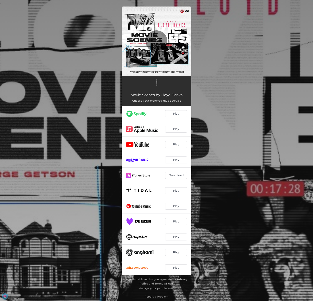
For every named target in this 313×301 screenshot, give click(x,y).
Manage (144, 288)
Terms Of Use (164, 283)
